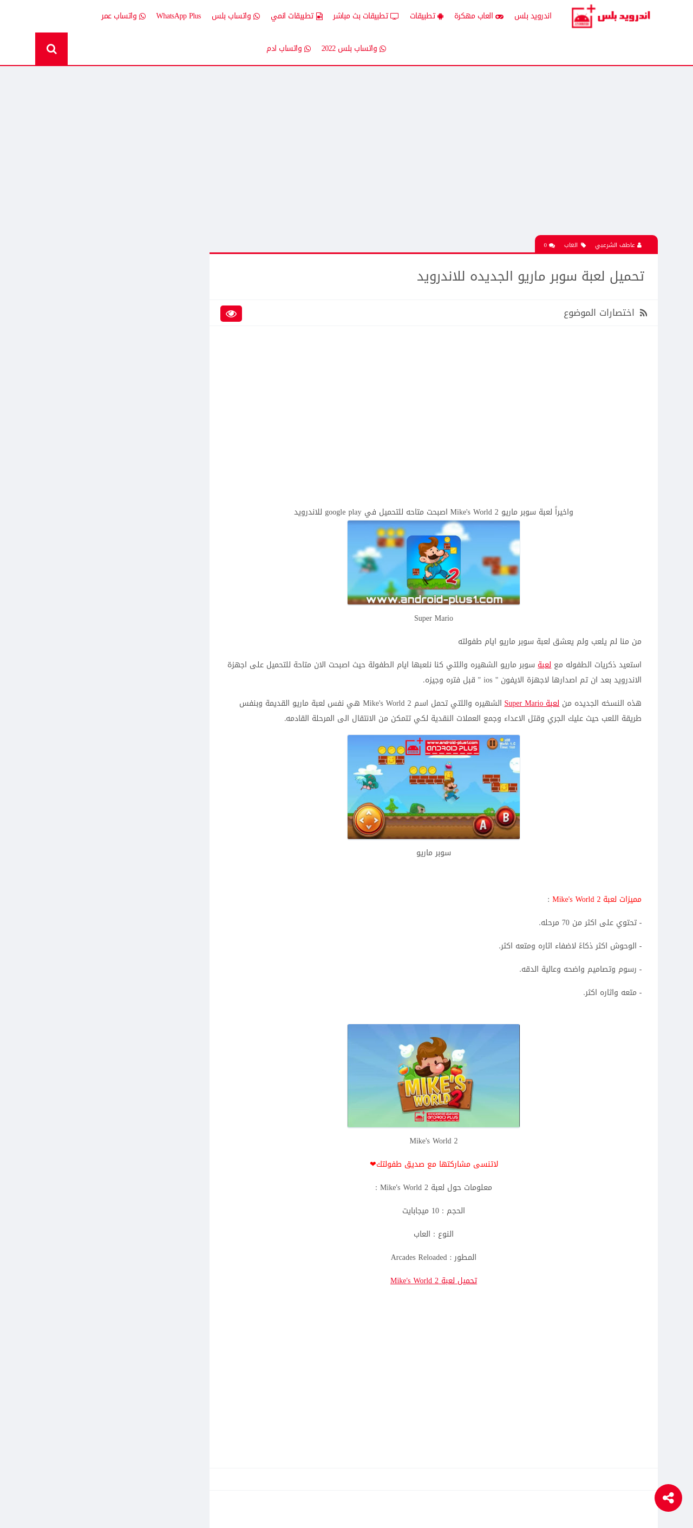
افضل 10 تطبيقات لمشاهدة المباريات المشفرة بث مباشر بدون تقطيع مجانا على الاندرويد (104, 646)
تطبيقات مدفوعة (164, 386)
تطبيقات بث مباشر (366, 16)
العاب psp (97, 330)
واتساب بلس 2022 (354, 48)
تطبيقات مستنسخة (83, 386)
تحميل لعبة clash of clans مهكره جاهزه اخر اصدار (101, 607)
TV (107, 443)
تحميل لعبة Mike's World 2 (436, 1279)
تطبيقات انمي (297, 16)
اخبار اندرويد (94, 292)
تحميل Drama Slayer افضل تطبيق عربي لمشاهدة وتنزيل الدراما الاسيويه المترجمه (101, 838)
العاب (575, 244)
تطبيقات (426, 16)
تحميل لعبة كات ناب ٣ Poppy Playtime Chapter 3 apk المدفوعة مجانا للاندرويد (101, 222)
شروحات (99, 424)
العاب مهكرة (479, 16)
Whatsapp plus (169, 462)
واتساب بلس (236, 16)
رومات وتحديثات (166, 424)
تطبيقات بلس (91, 368)
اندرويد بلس (533, 16)
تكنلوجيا (178, 405)
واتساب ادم (288, 48)
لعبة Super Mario (531, 702)
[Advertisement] (436, 159)
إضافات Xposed (167, 311)
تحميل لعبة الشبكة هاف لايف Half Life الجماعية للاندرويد (100, 683)
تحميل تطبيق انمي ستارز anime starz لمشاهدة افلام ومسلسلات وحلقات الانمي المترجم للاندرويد (104, 532)
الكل (183, 292)
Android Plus (611, 16)
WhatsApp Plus (178, 16)
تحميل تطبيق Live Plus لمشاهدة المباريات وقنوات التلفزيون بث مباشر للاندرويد (106, 914)
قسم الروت (173, 443)
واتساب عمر (123, 16)
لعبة (544, 664)
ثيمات (103, 405)
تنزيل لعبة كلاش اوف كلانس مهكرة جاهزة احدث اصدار (105, 876)
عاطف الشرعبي (618, 244)
